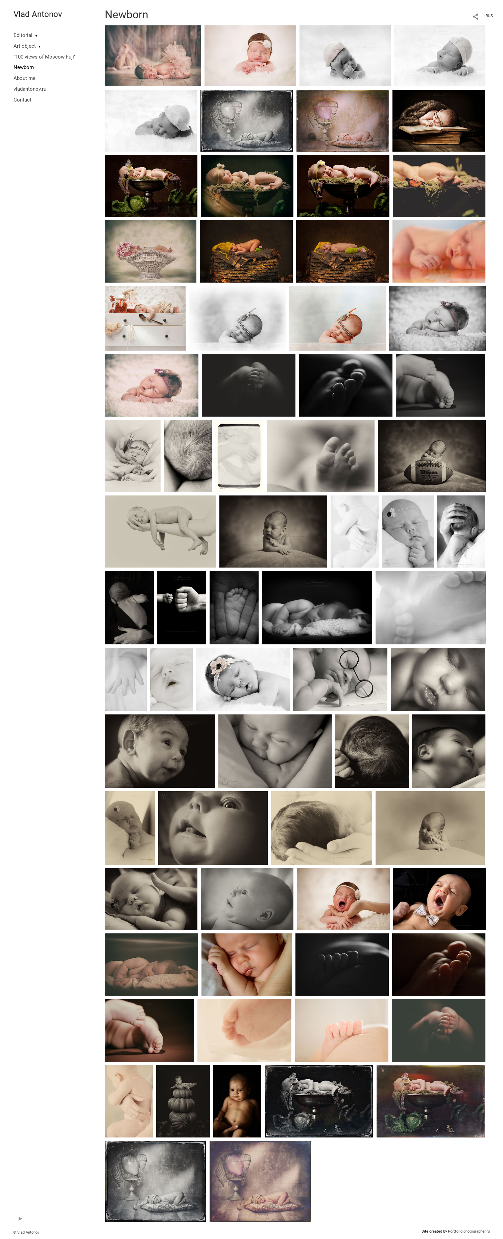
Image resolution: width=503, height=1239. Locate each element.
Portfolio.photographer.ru (469, 1231)
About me (24, 78)
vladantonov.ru (30, 89)
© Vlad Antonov (26, 1232)
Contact (22, 100)
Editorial (23, 35)
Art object (25, 46)
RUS (489, 16)
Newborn (24, 67)
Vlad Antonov (38, 14)
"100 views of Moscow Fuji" (45, 57)
